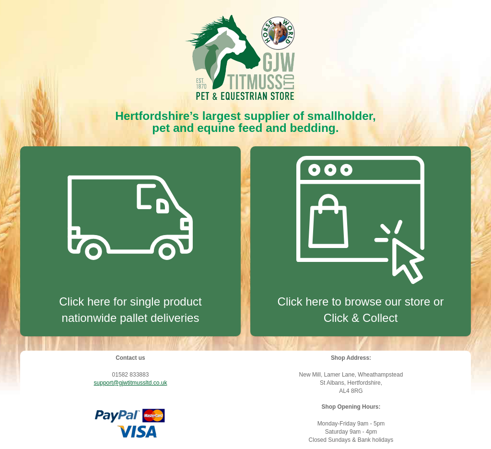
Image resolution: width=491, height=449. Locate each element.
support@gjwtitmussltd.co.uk (130, 382)
